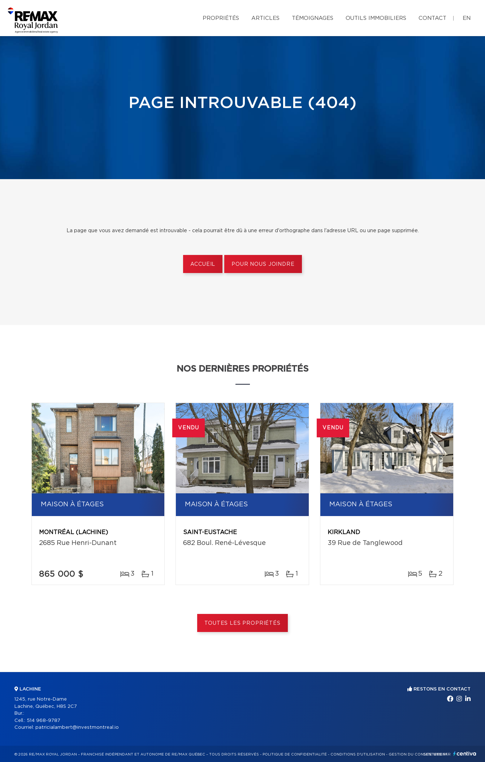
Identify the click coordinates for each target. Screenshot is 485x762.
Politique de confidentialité (295, 754)
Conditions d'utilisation (357, 754)
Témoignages (312, 18)
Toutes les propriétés (242, 623)
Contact (432, 18)
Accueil (202, 264)
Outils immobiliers (376, 18)
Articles (265, 18)
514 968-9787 (43, 720)
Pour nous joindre (262, 264)
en (467, 18)
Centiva (464, 753)
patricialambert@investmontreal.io (77, 727)
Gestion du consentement (418, 754)
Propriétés (221, 18)
